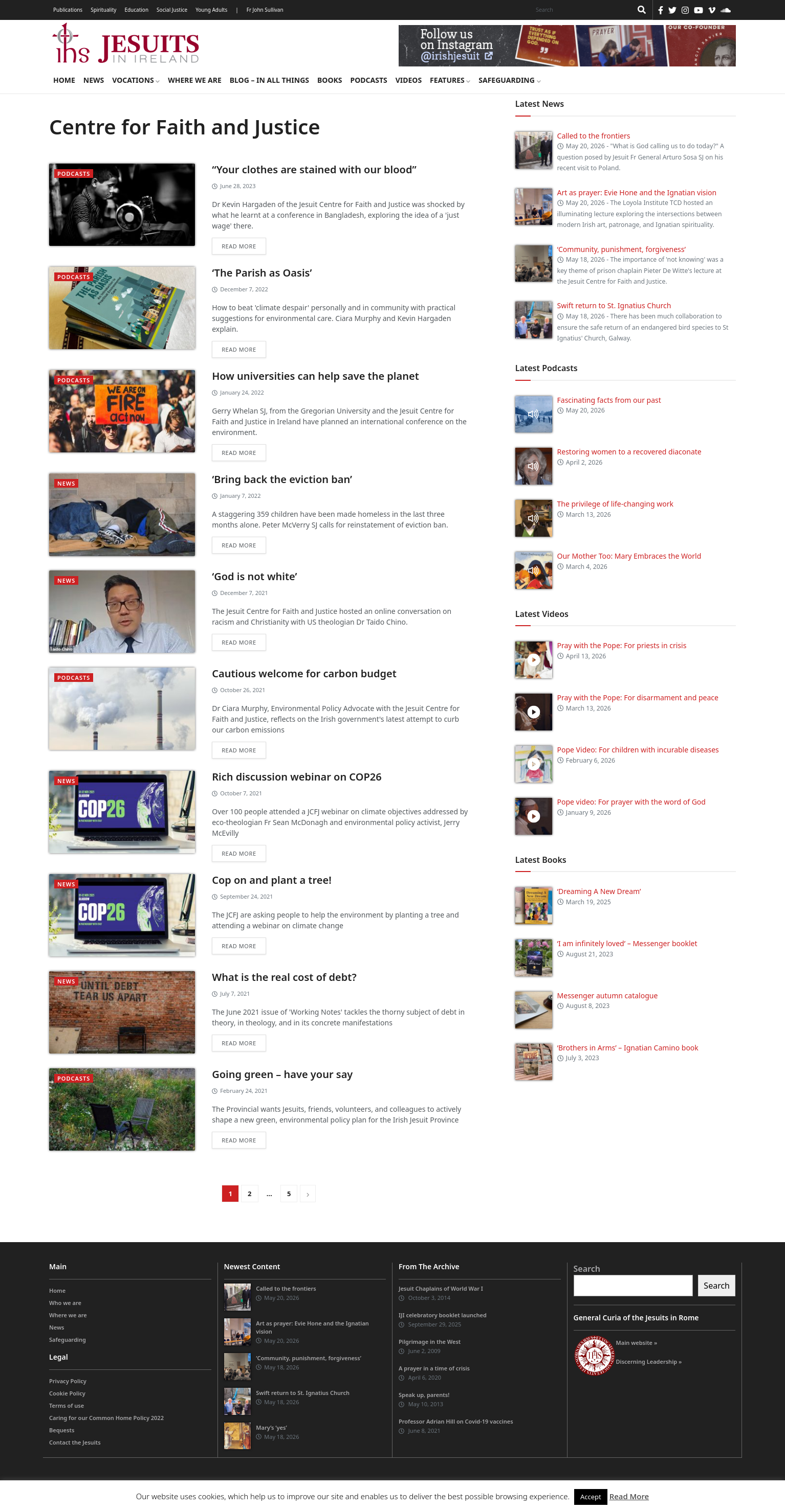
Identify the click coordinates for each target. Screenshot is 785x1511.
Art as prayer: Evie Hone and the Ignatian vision (637, 192)
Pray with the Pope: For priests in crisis (622, 645)
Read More (629, 1496)
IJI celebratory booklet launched (443, 1315)
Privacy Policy (67, 1381)
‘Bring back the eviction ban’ (282, 479)
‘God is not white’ (254, 576)
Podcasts (368, 80)
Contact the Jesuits (75, 1442)
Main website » (637, 1342)
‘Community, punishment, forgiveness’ (621, 249)
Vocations (136, 80)
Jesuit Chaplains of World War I (441, 1288)
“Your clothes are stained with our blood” (314, 169)
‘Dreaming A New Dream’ (599, 891)
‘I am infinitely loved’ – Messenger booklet (627, 943)
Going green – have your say (282, 1074)
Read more (239, 246)
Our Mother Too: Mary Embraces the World (629, 556)
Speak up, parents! (424, 1395)
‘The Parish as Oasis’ (262, 273)
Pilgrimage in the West (430, 1341)
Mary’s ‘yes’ (271, 1427)
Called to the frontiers (593, 136)
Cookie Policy (67, 1393)
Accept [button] (590, 1496)
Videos (409, 80)
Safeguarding (509, 80)
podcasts (73, 173)
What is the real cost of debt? (284, 977)
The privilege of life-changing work (615, 504)
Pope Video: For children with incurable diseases (638, 749)
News (93, 80)
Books (329, 80)
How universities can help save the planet (315, 376)
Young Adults (211, 9)
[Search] (581, 9)
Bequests (61, 1430)
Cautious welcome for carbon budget (304, 673)
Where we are (194, 80)
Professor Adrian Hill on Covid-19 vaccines (456, 1421)
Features (450, 80)
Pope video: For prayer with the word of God (631, 802)
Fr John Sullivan (265, 9)
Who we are (65, 1303)
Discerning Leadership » (649, 1361)
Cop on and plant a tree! (272, 880)
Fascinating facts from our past (609, 400)
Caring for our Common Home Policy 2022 (106, 1418)
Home (64, 80)
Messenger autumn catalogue (607, 995)
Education (136, 9)
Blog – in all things (269, 80)
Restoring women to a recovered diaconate (629, 451)
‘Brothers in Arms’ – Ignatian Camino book (628, 1047)
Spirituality (103, 9)
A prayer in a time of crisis (434, 1368)
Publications (67, 9)
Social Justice (172, 9)
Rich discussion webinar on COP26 (296, 777)
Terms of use (66, 1405)
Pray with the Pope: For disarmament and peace (637, 697)
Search (587, 1268)
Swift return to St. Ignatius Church (614, 305)
